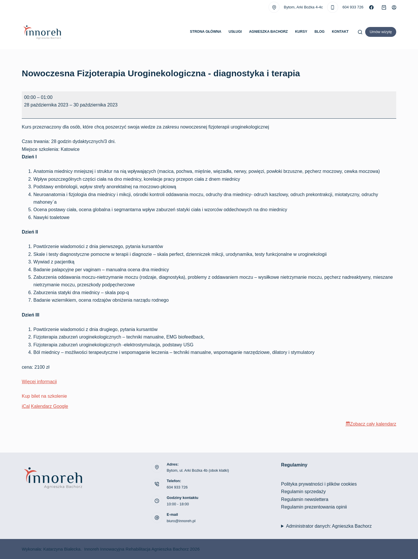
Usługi (235, 32)
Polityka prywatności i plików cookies (319, 484)
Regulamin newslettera (304, 499)
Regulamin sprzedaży (303, 491)
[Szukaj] (360, 32)
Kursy (301, 32)
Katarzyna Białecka (61, 549)
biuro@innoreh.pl (181, 521)
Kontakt (340, 32)
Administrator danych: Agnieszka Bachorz (329, 526)
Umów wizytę (381, 32)
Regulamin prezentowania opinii (314, 506)
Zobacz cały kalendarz (373, 423)
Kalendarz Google (49, 406)
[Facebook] (371, 7)
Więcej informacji (39, 381)
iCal (26, 406)
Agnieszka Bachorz (268, 32)
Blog (319, 32)
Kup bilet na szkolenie (44, 396)
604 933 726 (353, 7)
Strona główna (205, 32)
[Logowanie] (394, 7)
